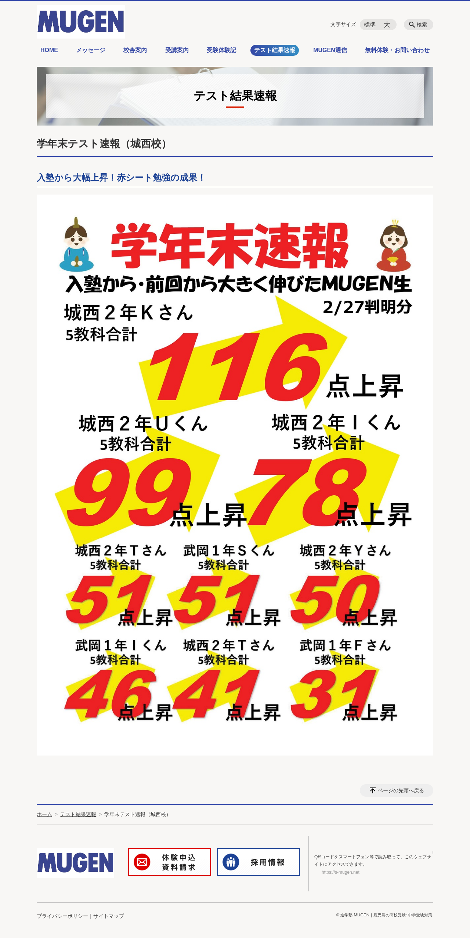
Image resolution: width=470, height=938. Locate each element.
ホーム (44, 814)
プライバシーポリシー (62, 917)
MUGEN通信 (330, 50)
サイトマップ (108, 917)
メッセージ (90, 50)
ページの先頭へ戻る (401, 790)
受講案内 (177, 50)
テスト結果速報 (274, 50)
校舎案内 (135, 50)
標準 (370, 24)
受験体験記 (221, 50)
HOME (49, 50)
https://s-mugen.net (340, 872)
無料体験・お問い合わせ (397, 50)
